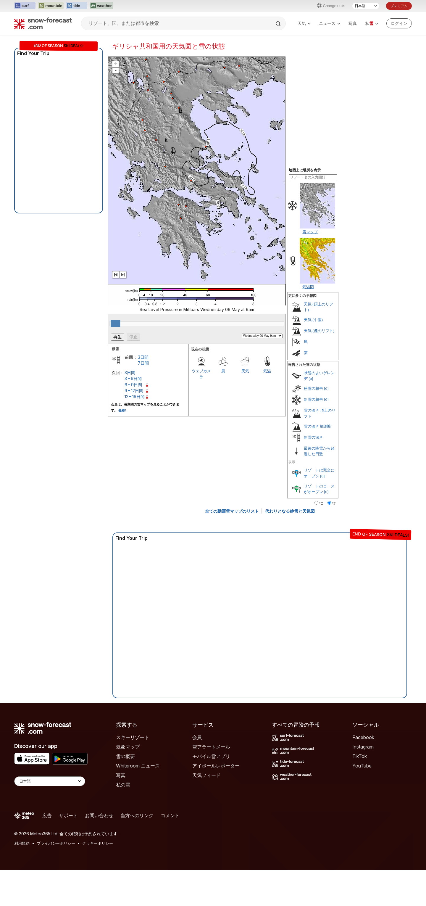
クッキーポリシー (97, 843)
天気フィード (206, 775)
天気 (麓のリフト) (319, 331)
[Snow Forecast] (43, 23)
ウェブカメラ (201, 373)
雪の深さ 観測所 (318, 426)
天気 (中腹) (313, 320)
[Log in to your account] (399, 23)
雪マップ (310, 231)
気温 (267, 370)
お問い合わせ (99, 815)
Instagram (363, 747)
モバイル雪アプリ (211, 756)
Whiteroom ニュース (138, 766)
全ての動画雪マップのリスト (232, 511)
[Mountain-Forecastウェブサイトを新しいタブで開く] (51, 6)
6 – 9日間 (133, 384)
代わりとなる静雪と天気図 (290, 511)
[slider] (115, 323)
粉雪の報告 (313, 388)
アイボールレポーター (216, 766)
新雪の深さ (313, 437)
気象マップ (128, 747)
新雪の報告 (313, 399)
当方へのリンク (137, 815)
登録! (122, 410)
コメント (170, 815)
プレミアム (399, 6)
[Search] (278, 23)
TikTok (359, 756)
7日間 (143, 363)
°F (333, 503)
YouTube (362, 766)
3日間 (143, 357)
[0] (311, 378)
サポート (68, 815)
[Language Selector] (49, 781)
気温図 (308, 286)
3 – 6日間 (133, 378)
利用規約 (22, 843)
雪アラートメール (211, 747)
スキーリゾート (132, 737)
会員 (197, 737)
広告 (47, 815)
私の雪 (123, 785)
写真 (352, 23)
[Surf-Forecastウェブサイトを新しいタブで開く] (25, 6)
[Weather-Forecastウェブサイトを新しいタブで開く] (101, 6)
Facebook (363, 737)
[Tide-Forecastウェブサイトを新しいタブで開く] (76, 6)
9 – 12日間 (134, 390)
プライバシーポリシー (56, 843)
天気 (304, 23)
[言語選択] (365, 6)
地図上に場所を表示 (305, 170)
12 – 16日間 (135, 396)
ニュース (329, 23)
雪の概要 (125, 756)
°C (321, 503)
